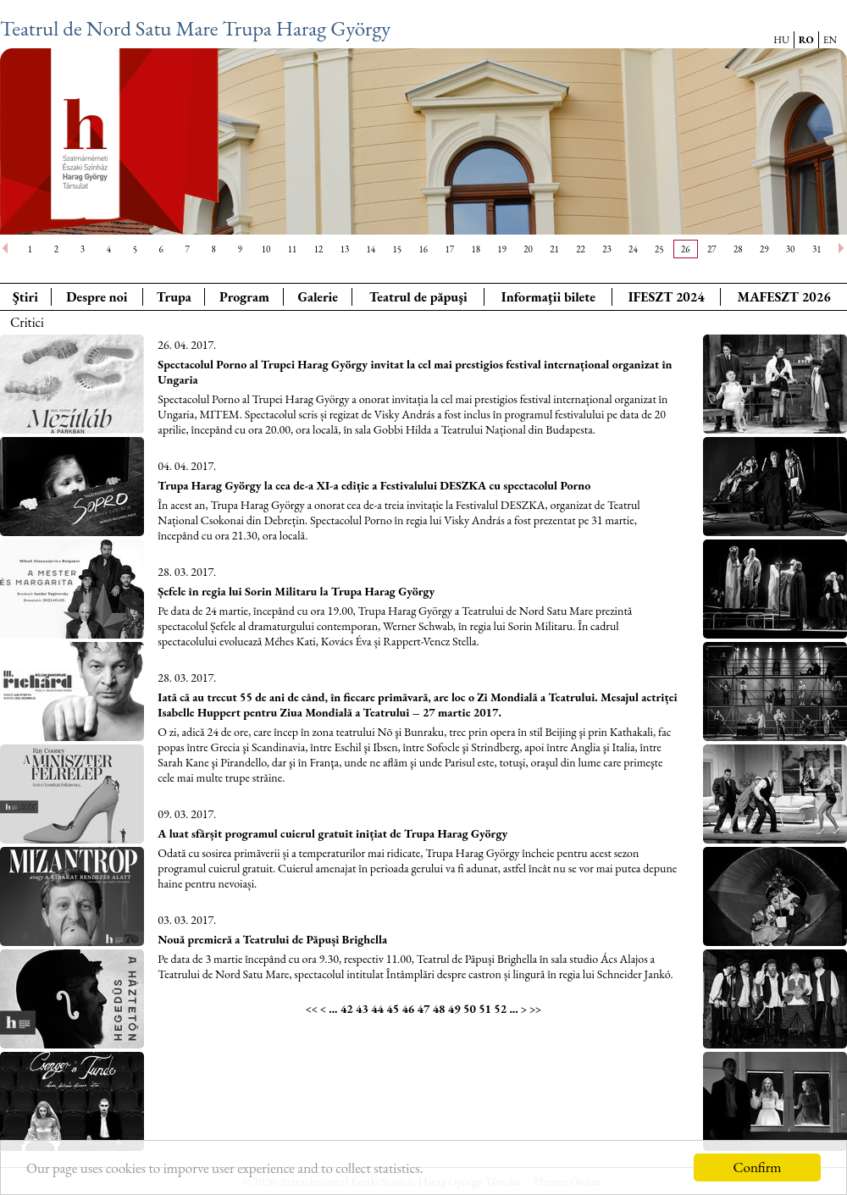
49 (454, 1008)
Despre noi (96, 297)
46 (407, 1008)
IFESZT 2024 (666, 297)
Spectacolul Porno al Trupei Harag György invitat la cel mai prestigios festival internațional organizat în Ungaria (415, 372)
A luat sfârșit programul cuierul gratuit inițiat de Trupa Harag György (332, 833)
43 (362, 1008)
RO (806, 40)
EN (830, 40)
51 (485, 1008)
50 (469, 1008)
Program (244, 297)
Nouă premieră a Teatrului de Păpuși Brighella (272, 939)
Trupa (173, 297)
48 (439, 1008)
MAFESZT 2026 (783, 297)
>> (535, 1009)
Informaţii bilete (548, 297)
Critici (27, 322)
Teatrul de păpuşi (418, 297)
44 (377, 1008)
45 (392, 1008)
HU (781, 40)
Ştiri (25, 297)
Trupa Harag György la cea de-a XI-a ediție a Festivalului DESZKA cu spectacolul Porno (374, 485)
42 (346, 1008)
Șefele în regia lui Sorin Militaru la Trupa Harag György (296, 591)
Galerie (317, 297)
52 (500, 1008)
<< (312, 1009)
